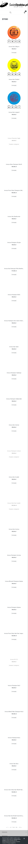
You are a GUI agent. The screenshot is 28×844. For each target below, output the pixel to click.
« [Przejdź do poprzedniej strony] (6, 827)
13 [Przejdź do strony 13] (19, 827)
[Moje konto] (17, 13)
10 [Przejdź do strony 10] (16, 827)
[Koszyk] (24, 12)
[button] (3, 12)
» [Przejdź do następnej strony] (21, 827)
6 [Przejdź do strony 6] (10, 827)
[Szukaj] (10, 12)
